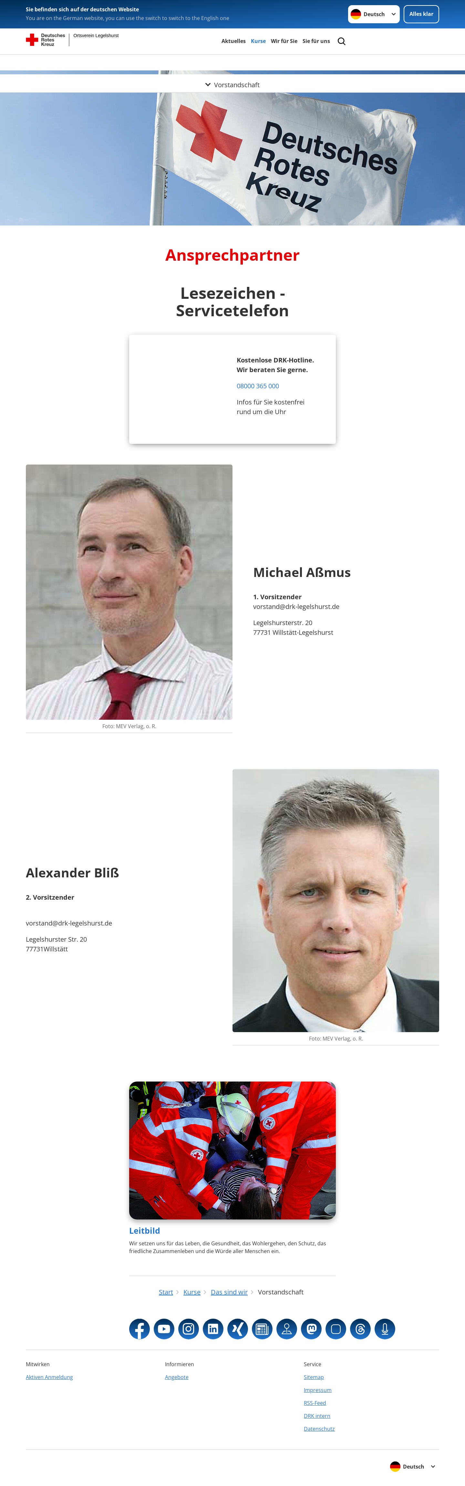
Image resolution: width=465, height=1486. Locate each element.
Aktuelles (234, 41)
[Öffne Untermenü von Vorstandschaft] (232, 62)
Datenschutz (319, 1428)
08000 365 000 (258, 386)
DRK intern (317, 1415)
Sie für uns (316, 41)
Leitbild (144, 1230)
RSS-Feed (315, 1403)
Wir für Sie (284, 41)
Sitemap (314, 1377)
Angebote (177, 1377)
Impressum (318, 1390)
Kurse (258, 41)
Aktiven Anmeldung (49, 1377)
